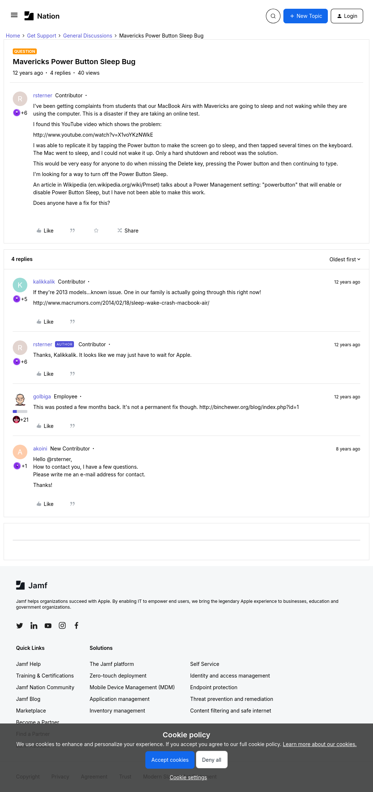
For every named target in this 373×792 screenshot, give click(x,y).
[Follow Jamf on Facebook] (76, 625)
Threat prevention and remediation (231, 699)
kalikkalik (44, 281)
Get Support (41, 35)
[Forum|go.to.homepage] (42, 15)
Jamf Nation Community (45, 687)
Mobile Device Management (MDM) (132, 687)
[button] (14, 17)
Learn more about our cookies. (320, 744)
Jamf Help (28, 664)
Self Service (204, 664)
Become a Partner (37, 722)
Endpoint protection (213, 687)
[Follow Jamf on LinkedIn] (34, 625)
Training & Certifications (45, 675)
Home (13, 35)
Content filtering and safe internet (230, 710)
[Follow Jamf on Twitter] (19, 626)
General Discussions (87, 35)
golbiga (42, 396)
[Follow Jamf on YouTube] (48, 625)
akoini (40, 448)
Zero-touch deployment (118, 675)
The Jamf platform (112, 664)
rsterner (42, 95)
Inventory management (117, 710)
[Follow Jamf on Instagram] (62, 625)
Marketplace (31, 710)
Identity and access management (230, 675)
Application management (119, 699)
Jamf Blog (28, 699)
